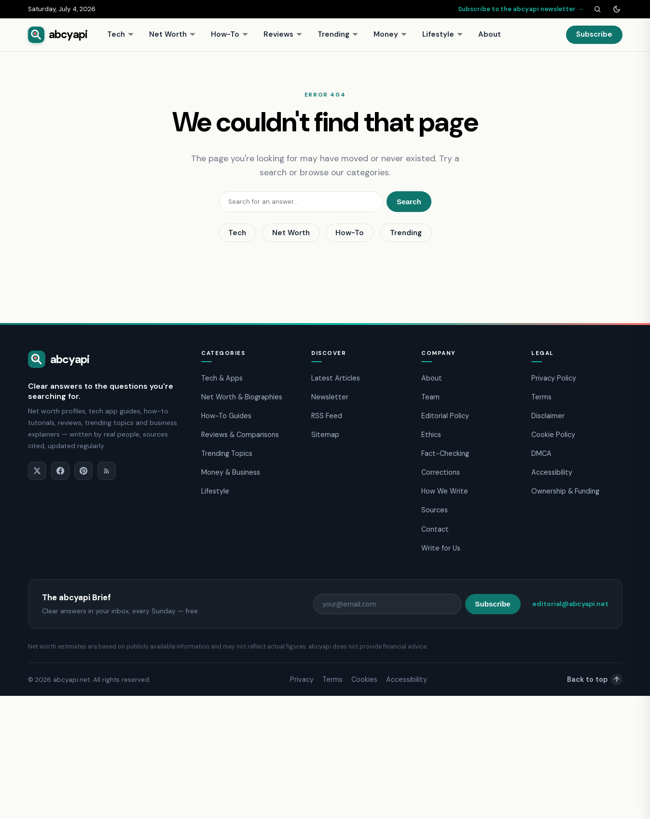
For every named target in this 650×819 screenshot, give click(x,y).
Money (390, 34)
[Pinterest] (83, 471)
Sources (434, 510)
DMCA (541, 453)
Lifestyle (442, 34)
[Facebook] (60, 471)
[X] (37, 471)
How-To (230, 34)
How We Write (444, 491)
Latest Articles (335, 378)
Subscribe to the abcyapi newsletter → (520, 9)
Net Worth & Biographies (241, 397)
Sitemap (325, 434)
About (489, 34)
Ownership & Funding (565, 491)
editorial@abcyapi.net (570, 603)
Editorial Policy (445, 415)
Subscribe (594, 34)
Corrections (440, 472)
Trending (338, 34)
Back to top (594, 679)
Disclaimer (548, 415)
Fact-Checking (445, 453)
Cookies (364, 679)
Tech (120, 34)
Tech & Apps (222, 378)
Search (409, 202)
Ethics (431, 434)
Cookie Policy (553, 434)
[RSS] (106, 471)
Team (430, 397)
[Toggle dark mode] (616, 9)
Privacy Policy (553, 378)
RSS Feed (326, 415)
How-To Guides (226, 415)
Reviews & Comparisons (240, 434)
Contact (435, 529)
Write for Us (440, 548)
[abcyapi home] (58, 35)
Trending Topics (226, 453)
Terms (541, 397)
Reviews (283, 34)
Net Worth (172, 34)
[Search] (597, 9)
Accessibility (551, 472)
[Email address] (387, 604)
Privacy (302, 679)
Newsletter (329, 397)
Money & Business (230, 472)
